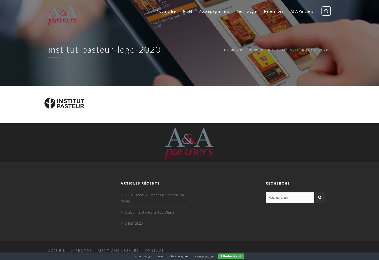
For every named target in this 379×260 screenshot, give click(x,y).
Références (251, 50)
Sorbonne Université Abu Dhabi (149, 212)
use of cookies (205, 256)
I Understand (231, 256)
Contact (154, 250)
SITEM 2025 (134, 223)
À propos (81, 250)
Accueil (56, 250)
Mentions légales (118, 250)
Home (229, 50)
